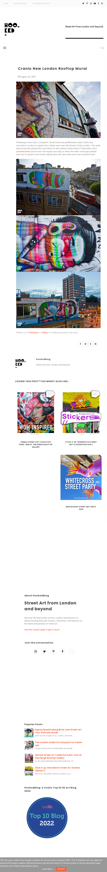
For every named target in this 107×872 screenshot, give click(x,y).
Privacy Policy (20, 3)
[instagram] (91, 3)
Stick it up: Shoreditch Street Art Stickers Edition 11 (81, 443)
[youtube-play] (95, 3)
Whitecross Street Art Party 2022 (81, 508)
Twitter (45, 332)
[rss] (102, 3)
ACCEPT (61, 869)
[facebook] (98, 3)
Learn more (47, 869)
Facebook (33, 332)
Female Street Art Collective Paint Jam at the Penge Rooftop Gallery (35, 444)
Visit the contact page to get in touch (42, 629)
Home (5, 3)
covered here (23, 151)
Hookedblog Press (41, 3)
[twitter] (83, 3)
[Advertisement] (53, 564)
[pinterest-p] (87, 3)
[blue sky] (71, 651)
